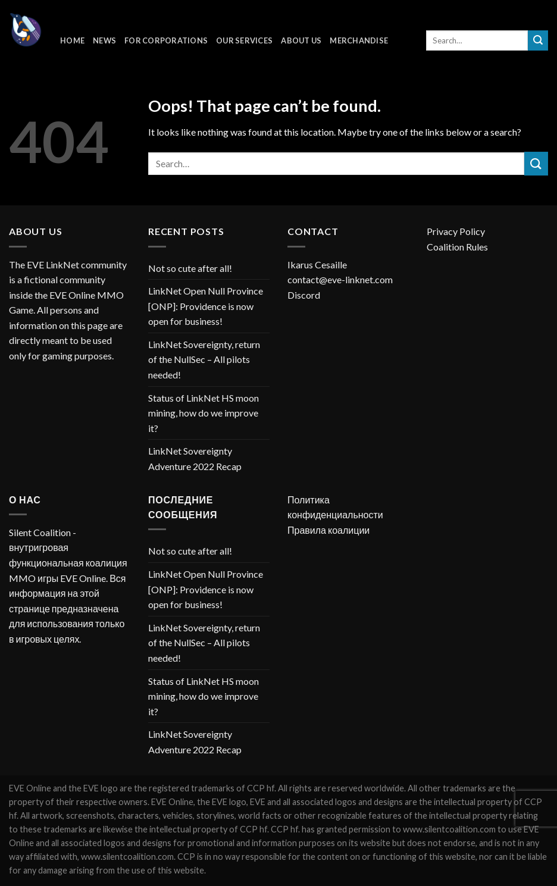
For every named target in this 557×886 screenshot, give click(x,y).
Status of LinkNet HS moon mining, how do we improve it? (203, 413)
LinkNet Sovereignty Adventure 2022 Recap (195, 458)
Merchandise (359, 40)
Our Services (244, 40)
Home (72, 40)
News (104, 40)
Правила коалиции (328, 530)
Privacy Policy (456, 231)
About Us (301, 40)
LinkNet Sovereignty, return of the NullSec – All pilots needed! (204, 359)
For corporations (166, 40)
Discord (303, 294)
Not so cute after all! (190, 268)
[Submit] (538, 40)
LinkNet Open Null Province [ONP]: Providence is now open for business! (205, 306)
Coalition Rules (457, 246)
